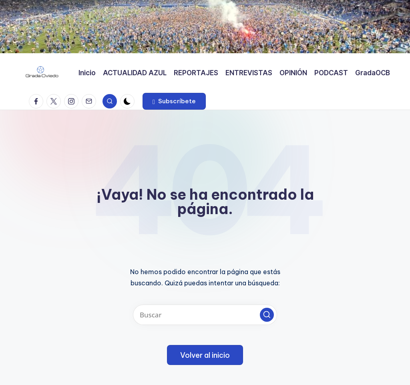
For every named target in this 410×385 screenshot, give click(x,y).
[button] (174, 101)
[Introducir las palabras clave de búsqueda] (205, 315)
